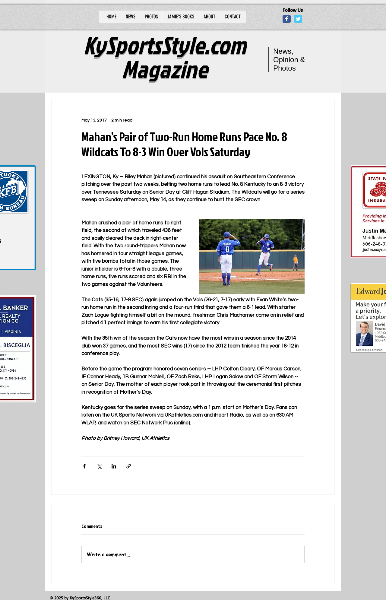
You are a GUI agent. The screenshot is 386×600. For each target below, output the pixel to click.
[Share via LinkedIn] (114, 466)
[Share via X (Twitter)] (99, 466)
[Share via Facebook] (84, 466)
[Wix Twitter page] (298, 19)
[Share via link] (128, 466)
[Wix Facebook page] (287, 19)
